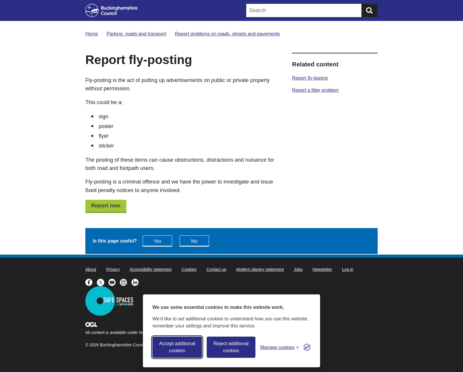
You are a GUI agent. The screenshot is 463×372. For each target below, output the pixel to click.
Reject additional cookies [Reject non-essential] (230, 347)
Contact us (216, 269)
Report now (105, 206)
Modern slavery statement (260, 269)
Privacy (113, 269)
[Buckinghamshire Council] (111, 10)
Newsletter (322, 269)
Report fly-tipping (310, 78)
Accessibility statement (151, 269)
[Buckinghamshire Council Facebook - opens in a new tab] (91, 281)
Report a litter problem (315, 90)
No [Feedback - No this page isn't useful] (194, 241)
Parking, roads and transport (136, 33)
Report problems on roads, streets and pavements (227, 33)
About (90, 269)
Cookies (189, 269)
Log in (347, 269)
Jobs (298, 269)
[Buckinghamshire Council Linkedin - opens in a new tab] (136, 281)
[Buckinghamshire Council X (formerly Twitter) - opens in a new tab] (102, 281)
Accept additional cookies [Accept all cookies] (177, 347)
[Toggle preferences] (279, 347)
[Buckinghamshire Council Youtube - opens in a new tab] (114, 281)
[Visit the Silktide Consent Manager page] (307, 347)
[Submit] (369, 10)
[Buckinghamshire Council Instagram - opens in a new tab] (125, 281)
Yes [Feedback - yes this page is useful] (157, 241)
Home (91, 33)
